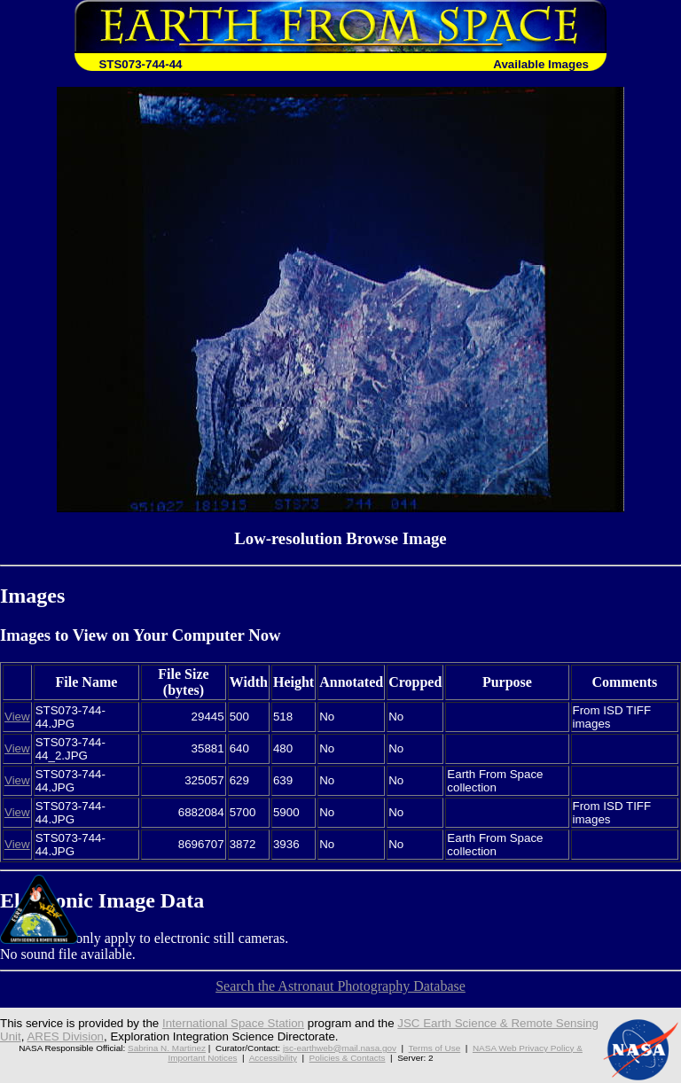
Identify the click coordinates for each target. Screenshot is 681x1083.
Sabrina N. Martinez (167, 1048)
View (17, 716)
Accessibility (273, 1058)
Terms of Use (435, 1048)
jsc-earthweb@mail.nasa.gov (339, 1048)
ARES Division (65, 1036)
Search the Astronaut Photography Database (340, 985)
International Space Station (233, 1023)
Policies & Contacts (347, 1058)
